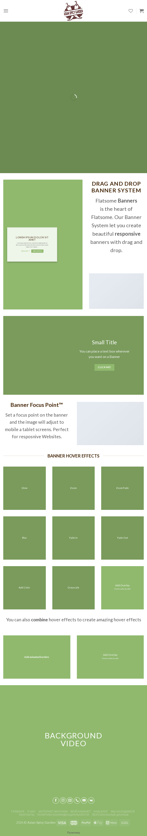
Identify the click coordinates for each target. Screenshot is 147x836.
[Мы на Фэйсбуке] (56, 800)
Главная (17, 811)
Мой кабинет (81, 811)
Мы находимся (123, 811)
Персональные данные (110, 814)
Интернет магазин (53, 811)
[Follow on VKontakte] (91, 800)
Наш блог (101, 811)
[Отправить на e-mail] (70, 800)
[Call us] (77, 800)
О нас (31, 811)
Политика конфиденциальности (63, 814)
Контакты (27, 814)
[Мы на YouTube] (84, 800)
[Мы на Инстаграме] (63, 800)
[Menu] (5, 10)
